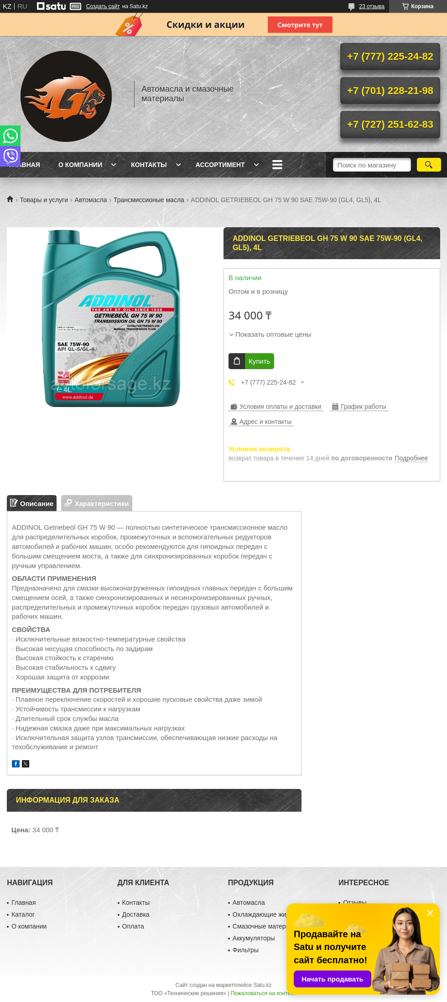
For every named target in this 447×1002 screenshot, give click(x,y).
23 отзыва (372, 6)
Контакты (148, 164)
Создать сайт (103, 6)
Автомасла (91, 200)
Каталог (23, 914)
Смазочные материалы (267, 926)
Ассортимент (220, 164)
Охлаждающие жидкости (269, 914)
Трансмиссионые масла (149, 200)
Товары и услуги (44, 200)
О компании (80, 164)
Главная (24, 164)
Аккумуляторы (254, 938)
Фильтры (246, 950)
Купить (259, 361)
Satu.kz (262, 985)
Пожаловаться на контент (263, 993)
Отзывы (354, 902)
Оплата (133, 926)
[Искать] (429, 165)
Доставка (136, 914)
